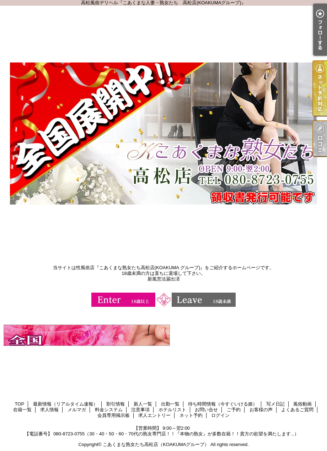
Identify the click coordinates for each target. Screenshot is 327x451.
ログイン (220, 415)
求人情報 (49, 409)
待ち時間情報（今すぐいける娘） (222, 404)
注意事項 (140, 409)
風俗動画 (302, 404)
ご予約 (234, 409)
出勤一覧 (170, 404)
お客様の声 (261, 409)
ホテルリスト (172, 409)
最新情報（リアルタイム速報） (65, 404)
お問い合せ (206, 409)
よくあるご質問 (297, 409)
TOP (20, 404)
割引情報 (115, 404)
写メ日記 (275, 404)
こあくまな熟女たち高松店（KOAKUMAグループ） (156, 444)
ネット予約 (191, 415)
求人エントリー (154, 415)
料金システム (109, 409)
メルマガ (77, 409)
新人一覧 (143, 404)
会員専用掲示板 (113, 415)
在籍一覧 (22, 409)
